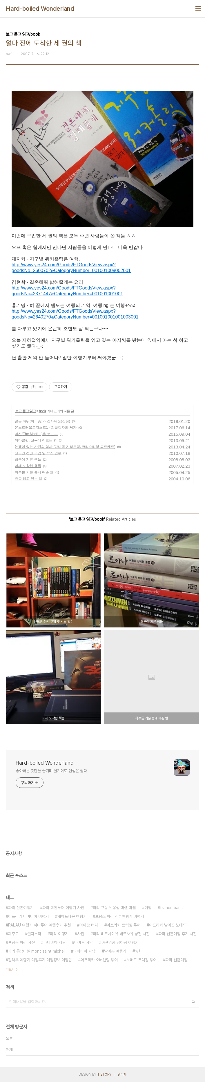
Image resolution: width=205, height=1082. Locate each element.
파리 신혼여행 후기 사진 (177, 933)
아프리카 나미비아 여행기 (28, 916)
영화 (138, 951)
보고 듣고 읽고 (25, 411)
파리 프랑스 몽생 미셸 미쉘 (114, 907)
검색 (193, 1001)
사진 (80, 933)
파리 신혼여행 (176, 960)
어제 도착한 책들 (28, 466)
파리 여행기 (59, 933)
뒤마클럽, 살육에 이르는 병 (36, 440)
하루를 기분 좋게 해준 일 (34, 472)
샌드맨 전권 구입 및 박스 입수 (38, 453)
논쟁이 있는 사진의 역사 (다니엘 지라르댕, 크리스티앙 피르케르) (65, 447)
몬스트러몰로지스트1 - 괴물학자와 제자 (46, 428)
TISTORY (104, 1074)
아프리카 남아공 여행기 (120, 942)
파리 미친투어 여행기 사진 (63, 907)
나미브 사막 (83, 942)
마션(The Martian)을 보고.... (36, 434)
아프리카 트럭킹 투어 (123, 925)
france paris (171, 907)
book (42, 411)
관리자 (122, 1074)
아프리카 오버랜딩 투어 (99, 960)
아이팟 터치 (88, 925)
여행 (147, 907)
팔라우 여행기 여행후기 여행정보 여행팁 (40, 960)
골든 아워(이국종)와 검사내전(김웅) (42, 421)
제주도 (13, 933)
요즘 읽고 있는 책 (28, 479)
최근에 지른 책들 (28, 459)
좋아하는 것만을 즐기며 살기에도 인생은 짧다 (51, 770)
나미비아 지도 (54, 942)
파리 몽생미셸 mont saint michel (36, 951)
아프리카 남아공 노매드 (167, 925)
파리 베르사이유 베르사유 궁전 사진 (121, 933)
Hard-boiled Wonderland (40, 9)
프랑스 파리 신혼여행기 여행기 (119, 916)
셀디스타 (34, 933)
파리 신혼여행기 (21, 907)
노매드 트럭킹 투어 (141, 960)
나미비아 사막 (84, 951)
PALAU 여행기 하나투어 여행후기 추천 (39, 925)
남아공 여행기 (115, 951)
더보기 (10, 969)
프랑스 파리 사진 (21, 942)
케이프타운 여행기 (71, 916)
